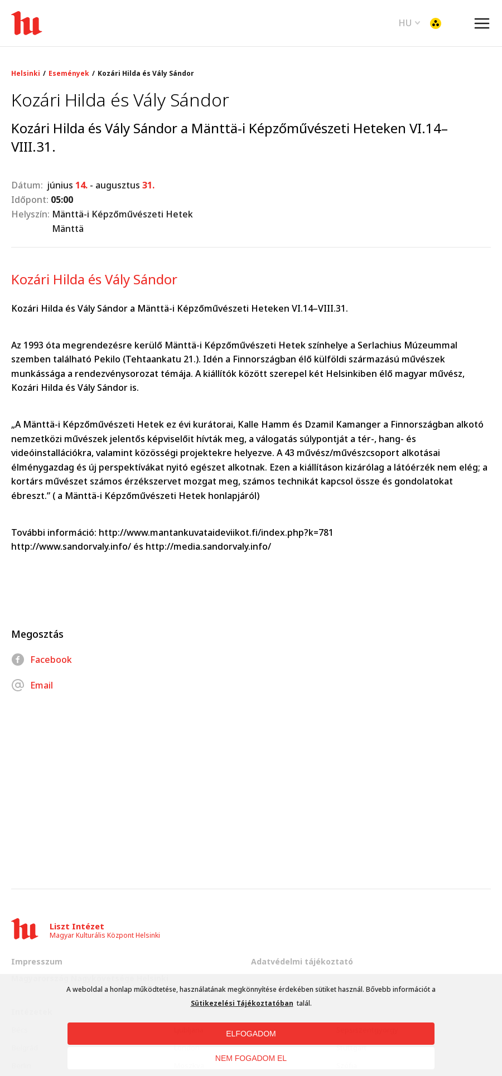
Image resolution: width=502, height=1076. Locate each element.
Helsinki (25, 73)
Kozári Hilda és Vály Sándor (146, 73)
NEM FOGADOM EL (251, 1058)
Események (69, 73)
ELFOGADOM (251, 1033)
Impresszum (36, 961)
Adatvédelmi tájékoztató (302, 961)
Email (32, 685)
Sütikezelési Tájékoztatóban (242, 1003)
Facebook (41, 659)
